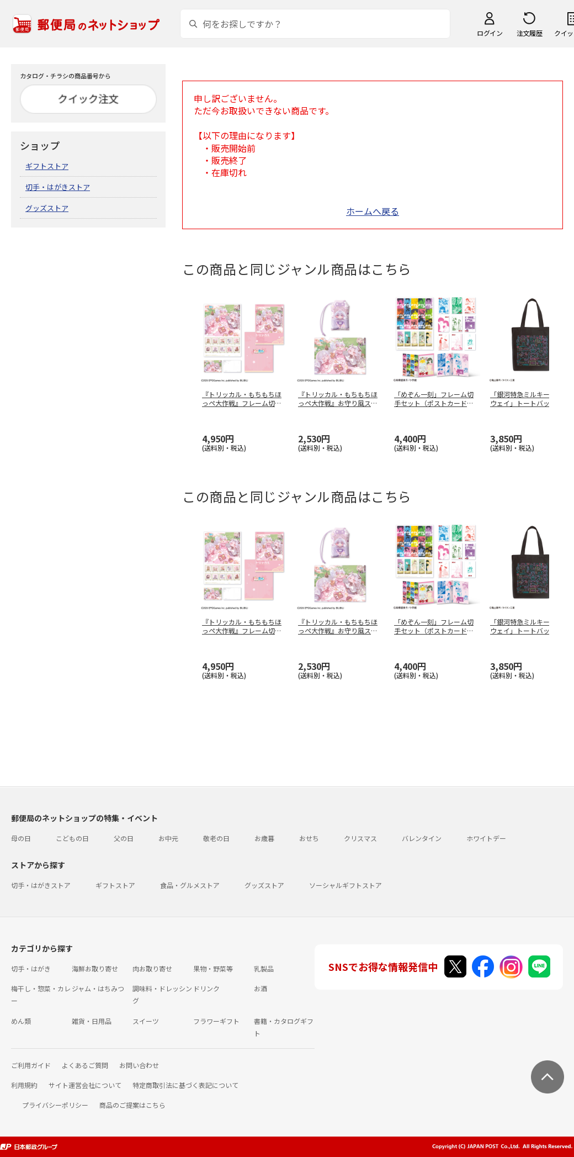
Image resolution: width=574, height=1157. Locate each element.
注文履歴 (529, 33)
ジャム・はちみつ (98, 988)
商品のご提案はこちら (132, 1105)
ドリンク (206, 988)
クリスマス (360, 838)
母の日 (21, 838)
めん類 (21, 1021)
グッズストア (46, 208)
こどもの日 (72, 838)
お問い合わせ (139, 1065)
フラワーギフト (216, 1021)
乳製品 (264, 968)
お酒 (260, 988)
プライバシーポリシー (55, 1105)
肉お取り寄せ (152, 968)
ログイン (489, 33)
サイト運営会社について (85, 1085)
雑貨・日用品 (91, 1021)
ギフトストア (46, 166)
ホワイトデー (486, 838)
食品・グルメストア (190, 885)
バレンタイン (422, 838)
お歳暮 (264, 838)
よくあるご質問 (85, 1065)
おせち (309, 838)
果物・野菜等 (213, 968)
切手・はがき (31, 968)
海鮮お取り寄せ (95, 968)
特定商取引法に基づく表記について (185, 1085)
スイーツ (145, 1021)
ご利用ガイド (31, 1065)
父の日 (124, 838)
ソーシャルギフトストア (345, 885)
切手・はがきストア (57, 187)
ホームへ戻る (372, 211)
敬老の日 (216, 838)
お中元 (168, 838)
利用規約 (24, 1085)
